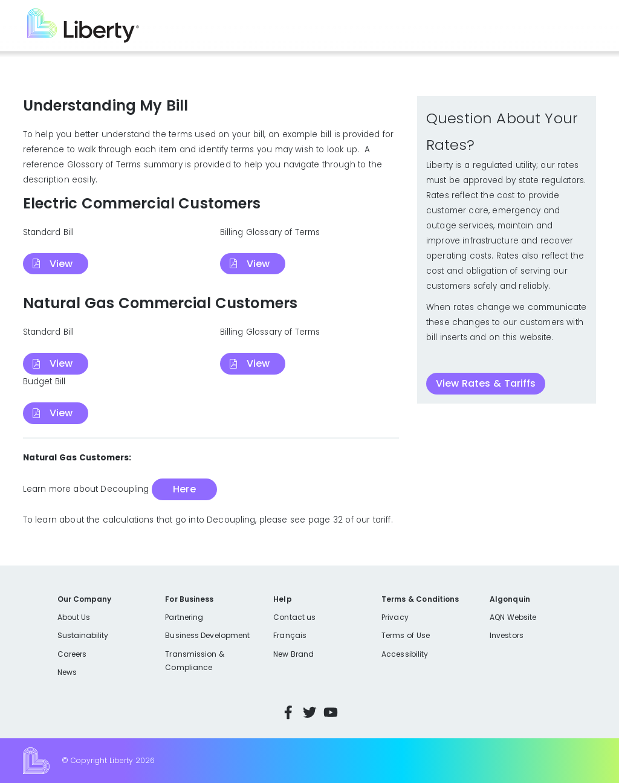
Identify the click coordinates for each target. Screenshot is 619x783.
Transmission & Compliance (194, 660)
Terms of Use (405, 635)
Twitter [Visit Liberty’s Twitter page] (309, 712)
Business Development (207, 635)
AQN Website (513, 617)
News (67, 672)
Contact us (294, 617)
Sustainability (83, 635)
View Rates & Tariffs (486, 383)
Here (184, 489)
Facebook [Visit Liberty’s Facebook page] (288, 712)
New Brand (293, 654)
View (61, 264)
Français (289, 635)
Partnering (184, 617)
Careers (71, 654)
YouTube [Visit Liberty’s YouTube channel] (331, 712)
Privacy (394, 617)
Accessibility (404, 654)
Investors (506, 635)
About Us (74, 617)
